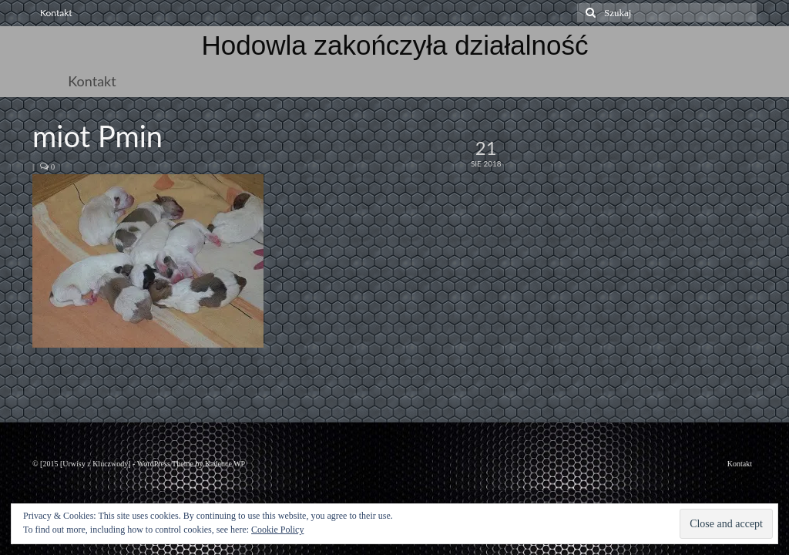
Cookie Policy (277, 529)
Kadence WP (225, 463)
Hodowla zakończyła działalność (395, 45)
